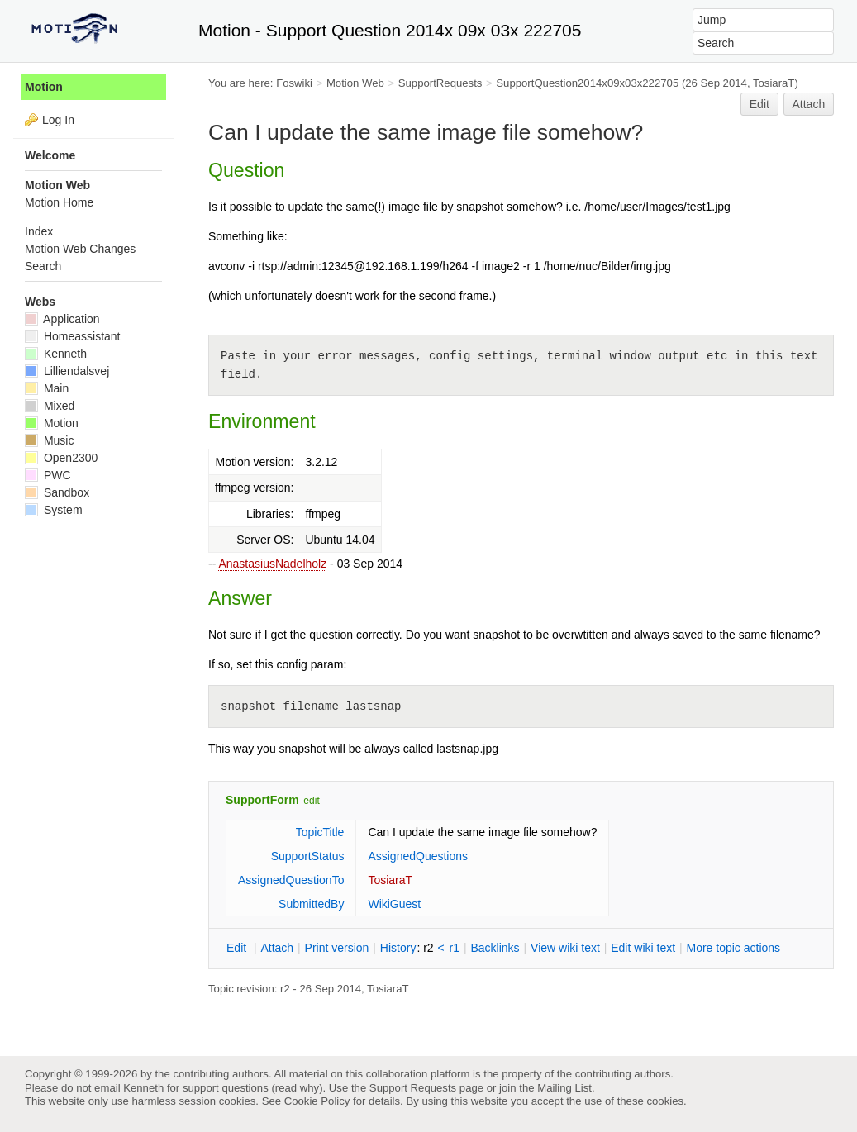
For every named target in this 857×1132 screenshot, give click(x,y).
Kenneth (56, 353)
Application (62, 319)
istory (398, 947)
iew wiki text (565, 947)
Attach (809, 104)
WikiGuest (394, 904)
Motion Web (355, 83)
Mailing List (564, 1088)
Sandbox (57, 492)
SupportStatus (308, 856)
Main (47, 388)
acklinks (494, 947)
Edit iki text (643, 947)
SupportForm (262, 799)
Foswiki (294, 83)
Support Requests (412, 1088)
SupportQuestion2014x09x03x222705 (587, 83)
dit (238, 947)
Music (49, 440)
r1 (454, 947)
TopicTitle (320, 832)
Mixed (49, 405)
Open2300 (61, 457)
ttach (276, 947)
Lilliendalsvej (67, 371)
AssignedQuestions (418, 856)
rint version (337, 947)
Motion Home (59, 202)
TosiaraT (390, 880)
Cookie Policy (317, 1101)
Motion (44, 86)
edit (311, 800)
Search (43, 266)
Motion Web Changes (80, 248)
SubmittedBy (311, 904)
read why (297, 1088)
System (54, 509)
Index (39, 231)
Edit (759, 104)
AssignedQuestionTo (291, 880)
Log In (58, 119)
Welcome (50, 155)
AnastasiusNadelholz (272, 563)
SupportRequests (440, 83)
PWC (48, 475)
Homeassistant (72, 336)
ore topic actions (733, 947)
